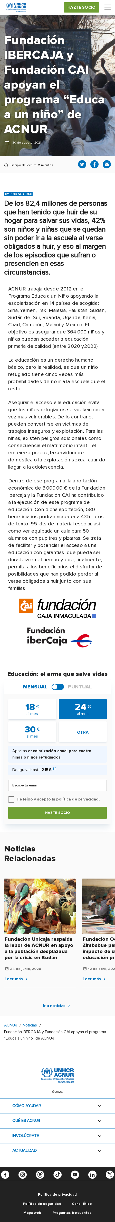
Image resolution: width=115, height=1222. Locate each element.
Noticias (30, 1025)
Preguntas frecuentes (72, 1212)
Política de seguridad (42, 1204)
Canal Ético (82, 1204)
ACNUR (10, 1025)
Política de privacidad (57, 1194)
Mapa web (32, 1212)
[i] (54, 769)
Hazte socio (57, 812)
